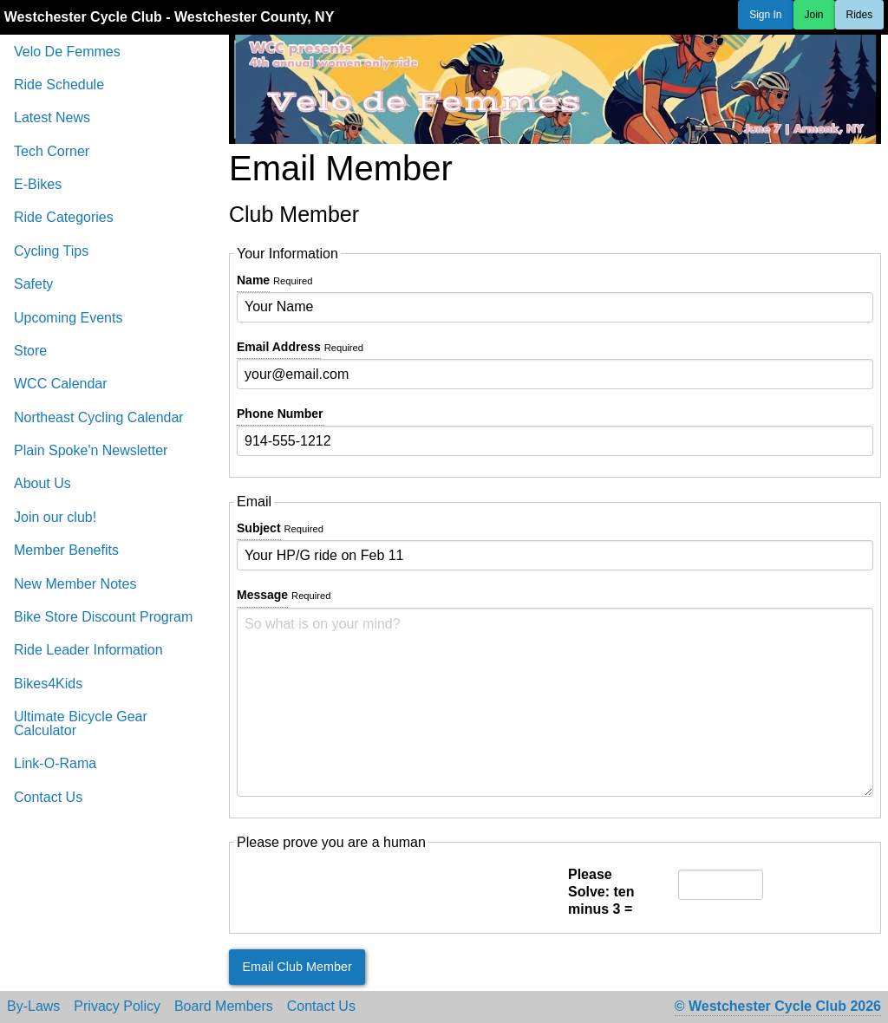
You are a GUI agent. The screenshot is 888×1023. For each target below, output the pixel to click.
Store (30, 350)
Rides (859, 15)
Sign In (765, 15)
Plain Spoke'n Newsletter (90, 450)
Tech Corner (51, 151)
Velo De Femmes (67, 51)
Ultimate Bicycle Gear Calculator (80, 723)
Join (814, 15)
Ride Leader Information (88, 649)
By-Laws (33, 1006)
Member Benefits (66, 550)
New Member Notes (75, 584)
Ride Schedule (59, 84)
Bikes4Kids (48, 683)
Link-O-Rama (55, 763)
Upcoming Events (68, 317)
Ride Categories (64, 217)
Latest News (52, 117)
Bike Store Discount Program (103, 616)
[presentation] (368, 892)
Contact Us (48, 797)
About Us (42, 483)
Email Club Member (296, 967)
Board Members (223, 1006)
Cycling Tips (51, 251)
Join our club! (55, 517)
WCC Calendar (61, 383)
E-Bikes (38, 184)
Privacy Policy (117, 1006)
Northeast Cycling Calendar (99, 417)
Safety (33, 284)
